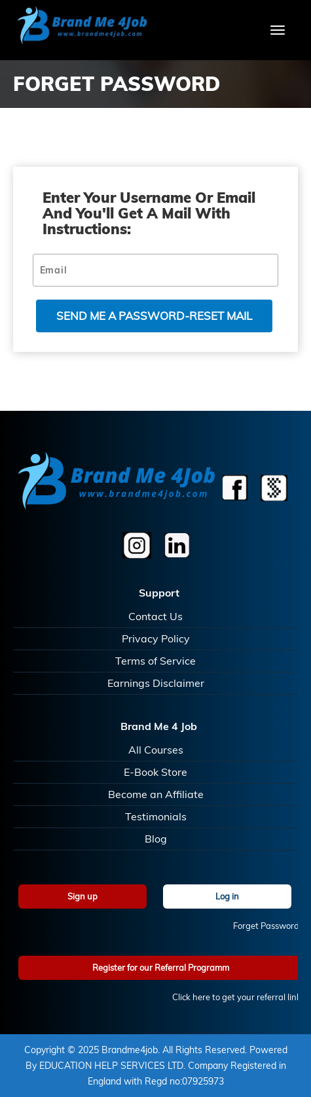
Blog (156, 838)
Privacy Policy (156, 638)
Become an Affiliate (156, 794)
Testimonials (156, 816)
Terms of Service (155, 660)
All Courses (155, 749)
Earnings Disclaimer (155, 682)
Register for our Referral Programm (160, 967)
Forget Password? (268, 925)
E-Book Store (155, 771)
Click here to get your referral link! (237, 997)
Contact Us (155, 616)
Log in (227, 896)
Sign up (82, 896)
